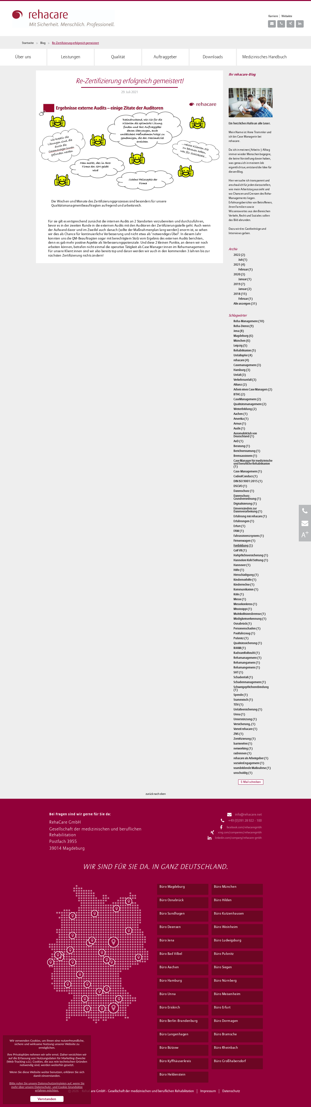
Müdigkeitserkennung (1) (250, 619)
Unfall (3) (240, 375)
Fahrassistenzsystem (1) (249, 536)
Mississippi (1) (243, 609)
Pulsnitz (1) (241, 638)
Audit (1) (239, 428)
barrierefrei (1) (243, 744)
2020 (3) (239, 274)
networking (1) (243, 748)
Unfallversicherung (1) (248, 709)
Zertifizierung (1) (245, 739)
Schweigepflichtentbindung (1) (251, 688)
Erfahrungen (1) (244, 521)
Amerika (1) (241, 419)
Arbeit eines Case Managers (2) (253, 389)
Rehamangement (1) (247, 667)
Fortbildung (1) (243, 546)
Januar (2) (244, 289)
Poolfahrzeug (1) (244, 633)
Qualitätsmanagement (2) (250, 404)
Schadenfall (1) (243, 677)
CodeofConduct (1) (245, 476)
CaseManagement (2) (247, 399)
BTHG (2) (239, 394)
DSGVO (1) (240, 486)
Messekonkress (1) (245, 604)
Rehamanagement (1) (247, 658)
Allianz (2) (240, 385)
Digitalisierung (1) (245, 504)
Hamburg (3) (242, 370)
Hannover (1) (242, 565)
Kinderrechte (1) (244, 585)
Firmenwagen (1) (244, 541)
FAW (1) (239, 531)
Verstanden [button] (47, 1099)
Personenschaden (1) (247, 628)
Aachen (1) (240, 414)
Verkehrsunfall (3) (245, 380)
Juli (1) (242, 260)
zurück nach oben (156, 794)
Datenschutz (231, 1091)
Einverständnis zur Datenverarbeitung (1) (248, 510)
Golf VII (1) (240, 550)
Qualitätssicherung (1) (248, 643)
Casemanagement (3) (247, 365)
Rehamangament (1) (247, 663)
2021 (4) (239, 265)
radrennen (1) (242, 753)
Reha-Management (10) (249, 321)
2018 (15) (240, 294)
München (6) (242, 341)
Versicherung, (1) (244, 724)
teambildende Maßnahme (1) (252, 768)
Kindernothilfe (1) (245, 580)
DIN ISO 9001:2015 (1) (248, 481)
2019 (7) (239, 284)
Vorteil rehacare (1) (245, 729)
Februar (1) (245, 269)
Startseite (28, 43)
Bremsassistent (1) (245, 456)
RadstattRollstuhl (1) (247, 653)
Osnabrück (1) (243, 624)
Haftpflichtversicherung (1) (251, 555)
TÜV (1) (238, 705)
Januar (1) (244, 279)
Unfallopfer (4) (243, 355)
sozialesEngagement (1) (249, 763)
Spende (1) (241, 695)
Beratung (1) (242, 446)
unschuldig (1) (243, 773)
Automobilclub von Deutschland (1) (245, 434)
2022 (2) (239, 255)
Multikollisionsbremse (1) (250, 614)
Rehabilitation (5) (245, 350)
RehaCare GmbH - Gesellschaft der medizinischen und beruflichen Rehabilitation (138, 1091)
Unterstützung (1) (245, 719)
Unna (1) (239, 714)
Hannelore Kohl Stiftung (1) (251, 560)
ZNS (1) (238, 734)
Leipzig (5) (240, 346)
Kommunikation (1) (246, 589)
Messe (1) (240, 599)
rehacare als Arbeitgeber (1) (251, 758)
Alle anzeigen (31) (245, 304)
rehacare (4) (241, 360)
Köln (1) (239, 594)
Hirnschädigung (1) (246, 575)
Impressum (208, 1091)
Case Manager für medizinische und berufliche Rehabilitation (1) (253, 464)
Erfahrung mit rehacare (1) (250, 516)
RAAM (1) (240, 648)
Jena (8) (239, 331)
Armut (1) (240, 424)
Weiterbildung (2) (245, 409)
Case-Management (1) (248, 471)
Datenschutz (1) (244, 491)
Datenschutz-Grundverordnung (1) (247, 497)
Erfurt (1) (239, 526)
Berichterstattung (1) (247, 451)
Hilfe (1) (239, 570)
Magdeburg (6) (243, 336)
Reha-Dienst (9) (244, 326)
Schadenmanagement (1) (250, 682)
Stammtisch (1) (243, 700)
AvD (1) (238, 441)
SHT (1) (238, 672)
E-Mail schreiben (251, 782)
